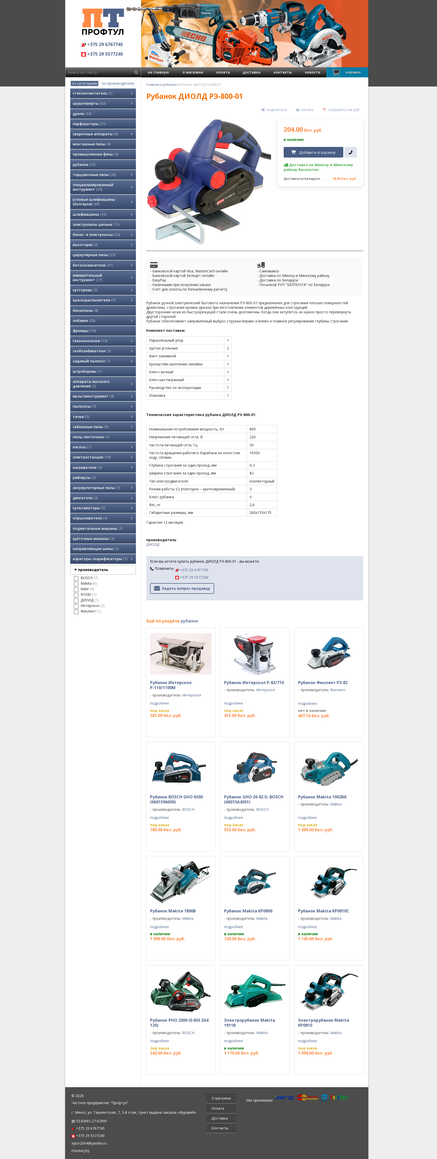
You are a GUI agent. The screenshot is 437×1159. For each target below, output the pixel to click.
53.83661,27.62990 (91, 1121)
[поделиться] (274, 109)
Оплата (217, 1108)
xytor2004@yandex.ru (89, 1143)
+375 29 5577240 (102, 54)
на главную (158, 72)
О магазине (221, 1098)
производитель (93, 569)
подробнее (159, 703)
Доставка (219, 1118)
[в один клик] (350, 152)
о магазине (193, 72)
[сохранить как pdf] (341, 109)
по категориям (84, 83)
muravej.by (80, 1150)
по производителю (118, 83)
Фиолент (338, 689)
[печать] (305, 109)
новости (312, 72)
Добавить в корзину (317, 152)
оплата (223, 72)
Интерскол (191, 695)
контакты (283, 72)
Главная (152, 84)
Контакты (219, 1128)
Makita (336, 804)
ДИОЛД (152, 544)
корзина (346, 72)
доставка (251, 72)
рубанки (169, 84)
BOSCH (188, 809)
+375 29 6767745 (102, 44)
